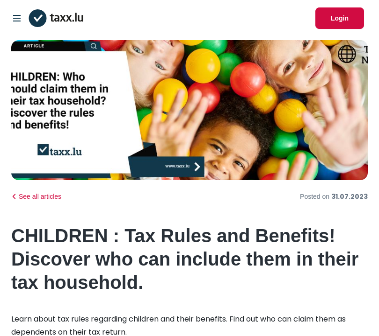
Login (340, 18)
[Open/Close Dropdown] (16, 18)
